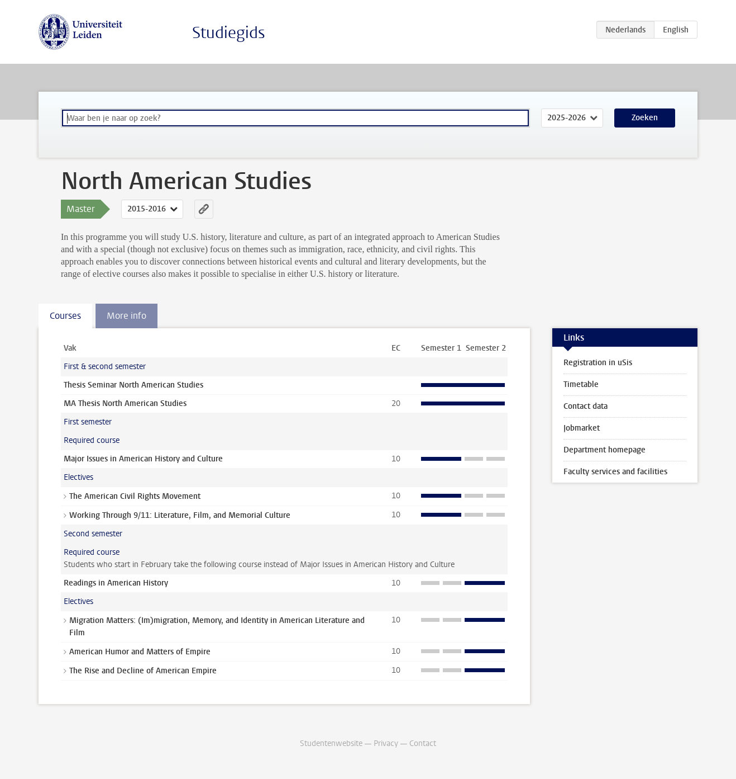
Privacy (386, 743)
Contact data (585, 406)
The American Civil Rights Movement (134, 496)
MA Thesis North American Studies (125, 403)
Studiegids (228, 32)
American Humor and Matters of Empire (140, 651)
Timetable (581, 384)
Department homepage (604, 450)
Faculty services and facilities (615, 471)
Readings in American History (116, 583)
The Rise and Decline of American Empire (143, 670)
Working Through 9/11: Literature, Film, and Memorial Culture (179, 515)
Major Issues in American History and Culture (143, 459)
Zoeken (645, 117)
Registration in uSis (597, 362)
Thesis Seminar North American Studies (133, 385)
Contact (422, 743)
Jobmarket (581, 428)
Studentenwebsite (331, 743)
